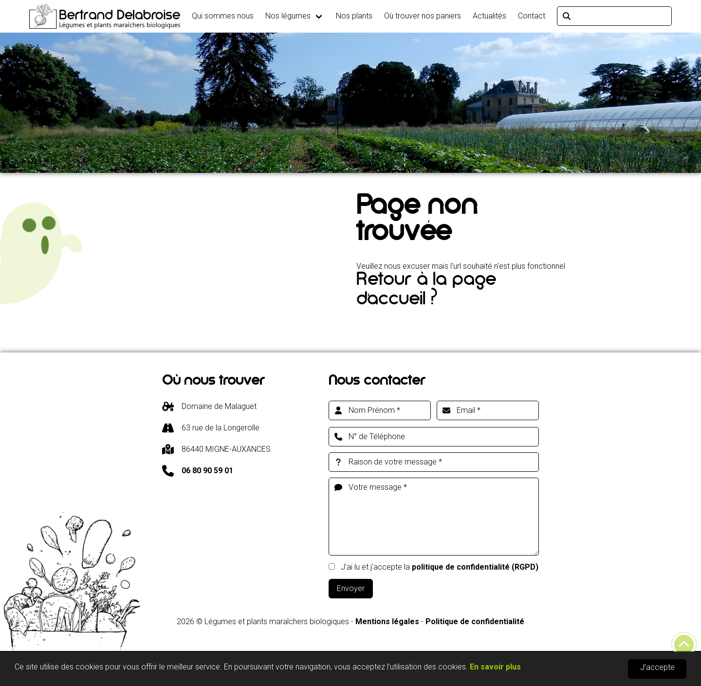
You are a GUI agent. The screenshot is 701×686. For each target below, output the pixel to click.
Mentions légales (387, 621)
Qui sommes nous (223, 15)
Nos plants (354, 15)
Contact (531, 15)
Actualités (489, 15)
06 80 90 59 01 (207, 470)
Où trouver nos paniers (422, 15)
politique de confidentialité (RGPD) (475, 567)
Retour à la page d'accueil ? (426, 291)
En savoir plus (495, 667)
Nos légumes (288, 15)
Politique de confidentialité (474, 621)
